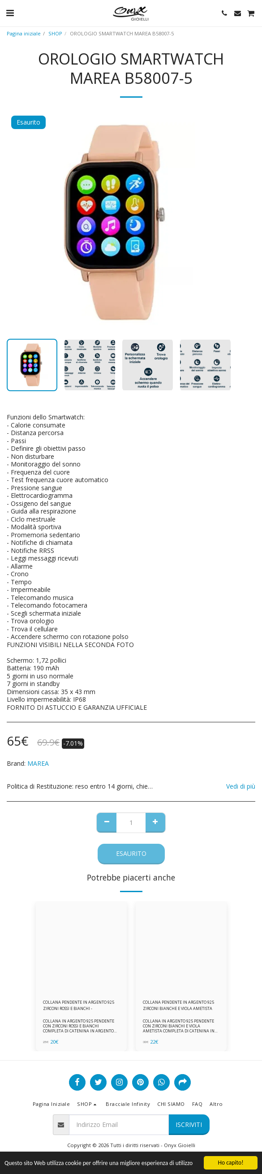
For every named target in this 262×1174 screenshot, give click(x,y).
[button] (9, 13)
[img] (81, 946)
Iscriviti (189, 1124)
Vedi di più (240, 786)
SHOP (55, 33)
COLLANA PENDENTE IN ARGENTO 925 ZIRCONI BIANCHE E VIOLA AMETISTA (178, 1005)
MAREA (38, 763)
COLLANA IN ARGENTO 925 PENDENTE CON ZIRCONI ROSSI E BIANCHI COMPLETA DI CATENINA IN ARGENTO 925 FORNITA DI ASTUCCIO (78, 1028)
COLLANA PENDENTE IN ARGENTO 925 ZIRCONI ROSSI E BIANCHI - (78, 1005)
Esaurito (131, 853)
